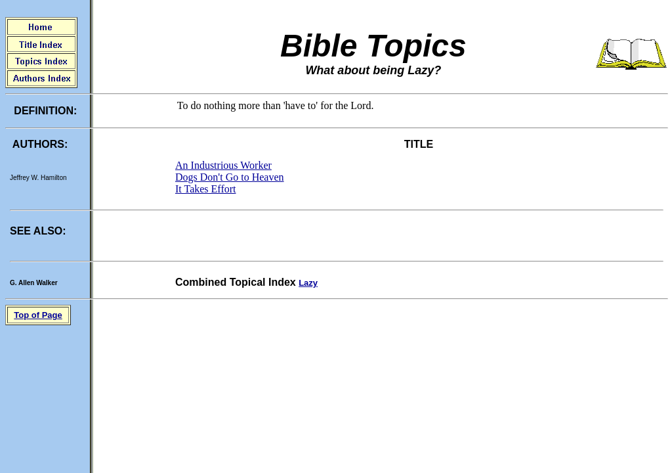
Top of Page (38, 315)
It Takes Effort (205, 188)
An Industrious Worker (223, 165)
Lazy (308, 283)
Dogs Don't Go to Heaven (229, 177)
